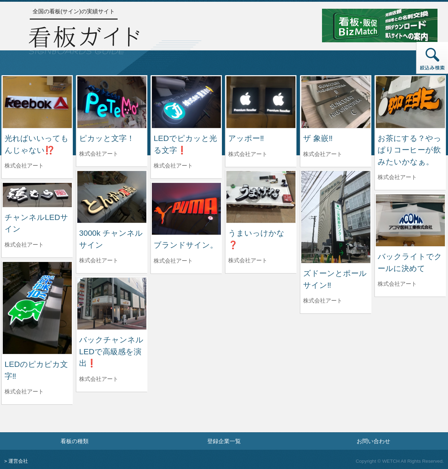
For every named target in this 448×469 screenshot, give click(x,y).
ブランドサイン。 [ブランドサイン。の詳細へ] (186, 245)
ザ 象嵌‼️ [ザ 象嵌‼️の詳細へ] (317, 138)
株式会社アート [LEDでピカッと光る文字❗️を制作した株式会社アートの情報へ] (173, 166)
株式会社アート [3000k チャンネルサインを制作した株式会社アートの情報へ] (98, 260)
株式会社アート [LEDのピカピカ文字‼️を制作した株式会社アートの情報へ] (24, 392)
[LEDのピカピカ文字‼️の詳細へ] (37, 308)
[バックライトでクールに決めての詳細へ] (410, 220)
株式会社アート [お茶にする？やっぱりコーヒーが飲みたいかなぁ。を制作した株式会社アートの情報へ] (397, 177)
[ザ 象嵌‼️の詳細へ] (335, 102)
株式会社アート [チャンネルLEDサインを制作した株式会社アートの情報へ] (24, 245)
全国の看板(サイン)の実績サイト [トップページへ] (74, 11)
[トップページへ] (84, 39)
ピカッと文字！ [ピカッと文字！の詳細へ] (106, 138)
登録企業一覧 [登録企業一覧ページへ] (224, 441)
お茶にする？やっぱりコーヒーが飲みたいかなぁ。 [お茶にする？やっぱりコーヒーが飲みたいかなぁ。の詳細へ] (409, 150)
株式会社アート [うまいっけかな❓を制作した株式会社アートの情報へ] (247, 260)
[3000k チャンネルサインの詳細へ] (111, 196)
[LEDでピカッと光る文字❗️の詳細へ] (186, 102)
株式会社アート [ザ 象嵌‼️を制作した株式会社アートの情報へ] (322, 154)
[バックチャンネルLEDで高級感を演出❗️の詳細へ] (111, 303)
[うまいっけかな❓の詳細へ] (260, 196)
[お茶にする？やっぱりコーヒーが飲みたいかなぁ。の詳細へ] (410, 102)
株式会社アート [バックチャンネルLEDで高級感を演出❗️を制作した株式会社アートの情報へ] (98, 379)
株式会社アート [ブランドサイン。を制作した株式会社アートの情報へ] (173, 261)
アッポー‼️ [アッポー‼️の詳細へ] (246, 138)
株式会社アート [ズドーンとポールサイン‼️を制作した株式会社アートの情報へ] (322, 301)
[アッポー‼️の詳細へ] (260, 102)
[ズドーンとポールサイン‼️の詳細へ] (335, 217)
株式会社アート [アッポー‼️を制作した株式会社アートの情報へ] (247, 154)
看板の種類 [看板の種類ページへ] (75, 441)
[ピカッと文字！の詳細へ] (111, 102)
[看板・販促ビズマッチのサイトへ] (380, 25)
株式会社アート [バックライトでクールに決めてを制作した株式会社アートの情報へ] (397, 284)
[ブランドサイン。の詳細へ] (186, 208)
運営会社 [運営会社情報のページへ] (18, 461)
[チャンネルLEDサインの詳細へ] (37, 195)
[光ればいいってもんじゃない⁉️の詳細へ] (37, 102)
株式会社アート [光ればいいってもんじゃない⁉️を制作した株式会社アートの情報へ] (24, 166)
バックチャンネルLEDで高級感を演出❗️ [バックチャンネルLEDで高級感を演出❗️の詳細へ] (111, 351)
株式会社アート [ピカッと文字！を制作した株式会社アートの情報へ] (98, 154)
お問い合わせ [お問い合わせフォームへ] (373, 441)
